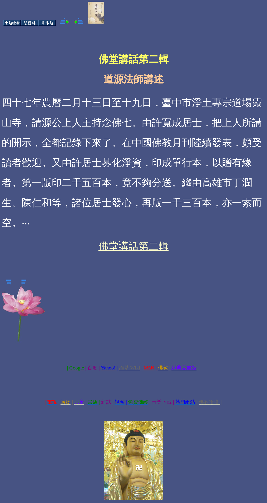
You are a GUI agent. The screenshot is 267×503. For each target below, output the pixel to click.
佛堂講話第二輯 (133, 246)
